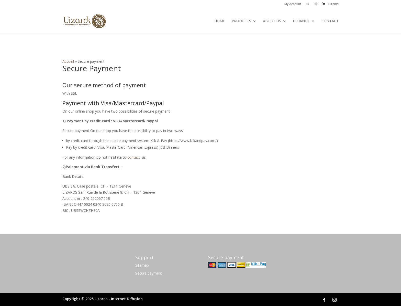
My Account (292, 4)
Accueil (68, 61)
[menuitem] (307, 5)
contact (133, 157)
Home (219, 21)
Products (241, 21)
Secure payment (148, 273)
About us (272, 21)
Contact (330, 21)
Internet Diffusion (127, 298)
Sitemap (142, 265)
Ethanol (301, 21)
